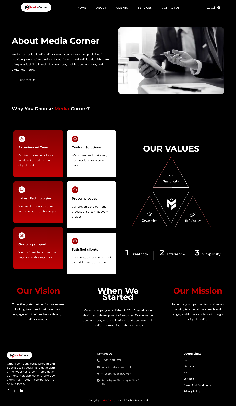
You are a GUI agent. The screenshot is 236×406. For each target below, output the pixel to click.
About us (189, 366)
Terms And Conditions (197, 385)
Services (145, 7)
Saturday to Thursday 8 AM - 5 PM (118, 382)
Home (81, 7)
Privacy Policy (192, 391)
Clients (122, 7)
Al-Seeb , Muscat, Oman (114, 374)
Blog (186, 372)
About (101, 7)
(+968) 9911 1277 (109, 360)
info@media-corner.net (114, 367)
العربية (211, 8)
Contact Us (171, 7)
